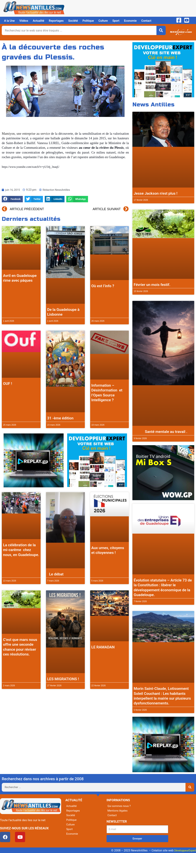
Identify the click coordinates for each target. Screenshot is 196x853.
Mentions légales (118, 810)
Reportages (56, 20)
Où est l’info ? (102, 286)
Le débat (55, 574)
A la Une (9, 20)
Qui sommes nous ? (119, 806)
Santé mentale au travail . (160, 432)
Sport (115, 20)
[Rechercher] (161, 30)
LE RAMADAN (103, 647)
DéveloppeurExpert (184, 850)
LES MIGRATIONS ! (63, 679)
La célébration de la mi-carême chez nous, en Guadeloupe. (21, 550)
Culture (103, 20)
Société (73, 20)
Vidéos (23, 20)
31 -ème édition (60, 418)
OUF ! (7, 383)
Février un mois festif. (152, 285)
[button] (12, 199)
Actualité (38, 20)
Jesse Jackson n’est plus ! (155, 193)
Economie (130, 20)
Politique (88, 20)
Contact (146, 20)
